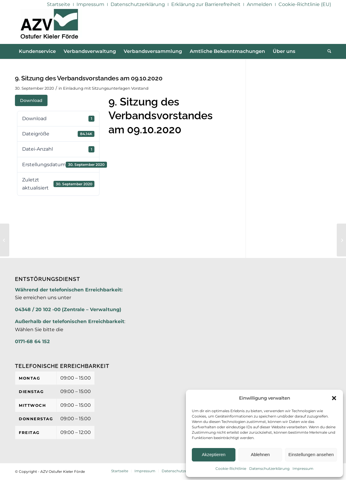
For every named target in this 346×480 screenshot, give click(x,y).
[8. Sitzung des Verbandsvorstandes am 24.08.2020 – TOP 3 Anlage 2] (4, 240)
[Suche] (327, 51)
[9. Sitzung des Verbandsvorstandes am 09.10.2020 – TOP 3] (341, 240)
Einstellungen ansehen (311, 454)
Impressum (303, 468)
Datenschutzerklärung (269, 468)
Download (31, 100)
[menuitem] (59, 4)
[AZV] (49, 26)
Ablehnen (260, 454)
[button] (334, 398)
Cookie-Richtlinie (230, 468)
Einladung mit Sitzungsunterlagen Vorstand (105, 88)
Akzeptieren (213, 454)
